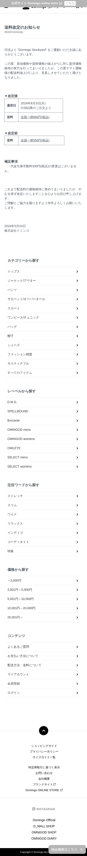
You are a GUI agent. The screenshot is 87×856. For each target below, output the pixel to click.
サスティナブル (18, 363)
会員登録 (13, 683)
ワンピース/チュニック (23, 317)
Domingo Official (44, 820)
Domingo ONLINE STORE (44, 790)
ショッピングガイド (44, 745)
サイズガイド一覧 (44, 757)
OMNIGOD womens (21, 439)
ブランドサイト (44, 784)
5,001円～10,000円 (20, 599)
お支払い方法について (22, 656)
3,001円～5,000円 (19, 589)
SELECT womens (19, 466)
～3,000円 (14, 580)
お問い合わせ (44, 773)
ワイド (12, 514)
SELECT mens (17, 457)
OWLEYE (14, 448)
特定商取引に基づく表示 (44, 767)
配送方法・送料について (24, 665)
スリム (12, 505)
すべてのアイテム (19, 372)
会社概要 (44, 778)
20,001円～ (15, 617)
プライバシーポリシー (44, 751)
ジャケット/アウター (21, 280)
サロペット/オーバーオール (26, 299)
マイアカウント (18, 674)
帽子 (10, 336)
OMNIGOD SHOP (44, 832)
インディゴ (15, 532)
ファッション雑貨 (19, 354)
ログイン (13, 692)
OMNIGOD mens (19, 429)
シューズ (13, 345)
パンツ (12, 290)
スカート (13, 308)
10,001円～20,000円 (21, 608)
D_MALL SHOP (44, 826)
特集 (10, 551)
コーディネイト (18, 542)
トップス (13, 271)
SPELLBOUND (17, 411)
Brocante (13, 420)
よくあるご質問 (18, 646)
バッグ (12, 326)
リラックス (15, 523)
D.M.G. (12, 402)
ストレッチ (15, 496)
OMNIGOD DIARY (44, 838)
